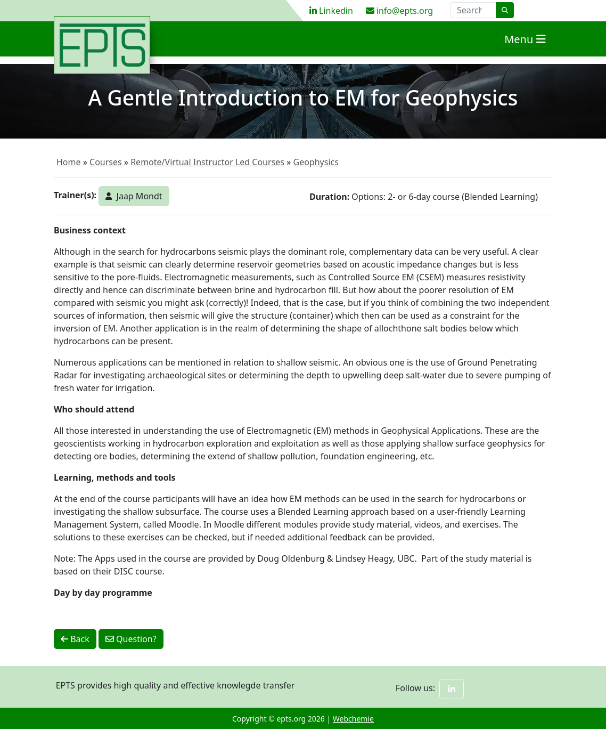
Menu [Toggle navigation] (524, 44)
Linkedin (331, 11)
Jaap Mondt (133, 196)
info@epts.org (399, 11)
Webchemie (353, 719)
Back (75, 639)
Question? (131, 639)
